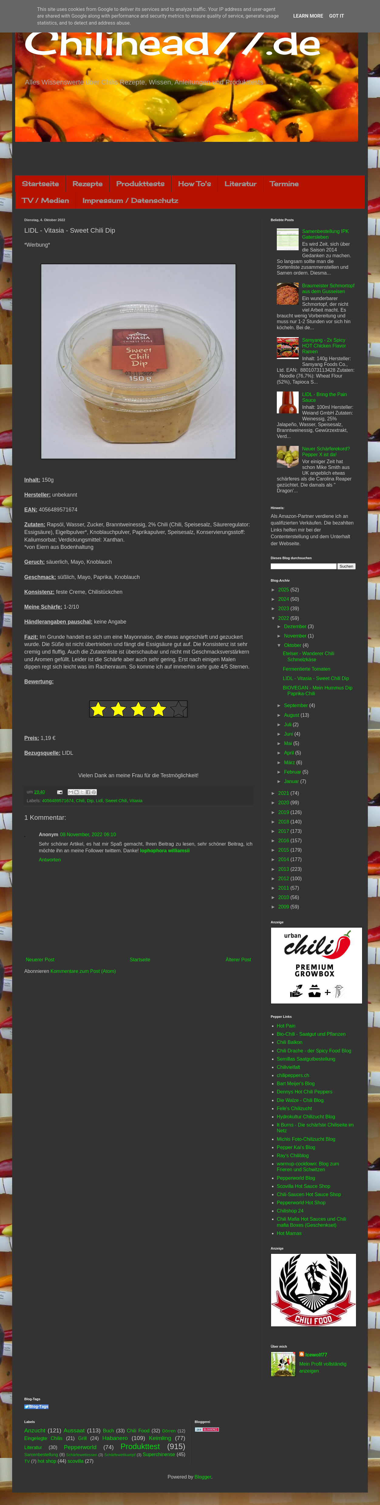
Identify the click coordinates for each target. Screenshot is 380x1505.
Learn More (308, 16)
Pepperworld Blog (296, 1178)
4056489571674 (57, 800)
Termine (284, 184)
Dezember (296, 626)
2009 (284, 906)
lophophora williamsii (165, 850)
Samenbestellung (41, 1454)
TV (27, 1461)
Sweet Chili (116, 800)
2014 (284, 859)
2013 (284, 869)
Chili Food (138, 1430)
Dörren (168, 1430)
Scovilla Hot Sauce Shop (303, 1186)
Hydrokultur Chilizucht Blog (306, 1116)
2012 (284, 878)
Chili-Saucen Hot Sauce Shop (309, 1194)
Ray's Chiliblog (293, 1155)
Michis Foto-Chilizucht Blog (306, 1139)
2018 (284, 821)
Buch (108, 1430)
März (290, 762)
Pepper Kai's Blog (296, 1147)
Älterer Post (238, 959)
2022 (284, 618)
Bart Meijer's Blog (296, 1083)
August (292, 715)
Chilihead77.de (172, 41)
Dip (90, 800)
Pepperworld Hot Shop (301, 1202)
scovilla (75, 1461)
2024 (284, 599)
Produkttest (140, 1446)
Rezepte (88, 184)
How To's (194, 184)
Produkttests (140, 184)
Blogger (203, 1476)
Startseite (40, 184)
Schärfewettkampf (119, 1454)
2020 (284, 802)
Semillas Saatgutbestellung (306, 1059)
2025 (284, 589)
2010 (284, 897)
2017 (284, 831)
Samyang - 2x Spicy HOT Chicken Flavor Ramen (324, 345)
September (296, 705)
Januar (292, 781)
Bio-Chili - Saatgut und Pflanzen (311, 1034)
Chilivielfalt (288, 1067)
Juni (289, 734)
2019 (284, 812)
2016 (284, 840)
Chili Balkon (289, 1042)
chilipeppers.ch (293, 1075)
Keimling (160, 1438)
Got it (336, 16)
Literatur (240, 184)
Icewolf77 (316, 1354)
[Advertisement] (190, 158)
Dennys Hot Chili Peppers (304, 1091)
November (296, 635)
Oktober (293, 645)
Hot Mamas (289, 1233)
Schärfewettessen (81, 1454)
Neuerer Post (40, 959)
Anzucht (34, 1430)
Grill (82, 1438)
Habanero (115, 1438)
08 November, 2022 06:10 (88, 834)
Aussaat (74, 1430)
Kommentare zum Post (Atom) (83, 971)
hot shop (47, 1461)
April (289, 752)
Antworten (50, 859)
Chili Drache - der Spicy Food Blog (314, 1050)
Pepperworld (80, 1447)
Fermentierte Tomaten (306, 669)
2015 (284, 850)
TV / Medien (45, 200)
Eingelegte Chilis (43, 1438)
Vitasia (135, 800)
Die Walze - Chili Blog (300, 1100)
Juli (288, 724)
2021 (284, 793)
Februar (293, 772)
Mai (288, 743)
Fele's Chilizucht (294, 1108)
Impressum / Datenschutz (130, 200)
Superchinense (159, 1454)
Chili (80, 800)
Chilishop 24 (290, 1210)
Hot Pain (286, 1025)
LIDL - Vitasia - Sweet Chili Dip (316, 678)
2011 (284, 888)
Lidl (99, 800)
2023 (284, 608)
